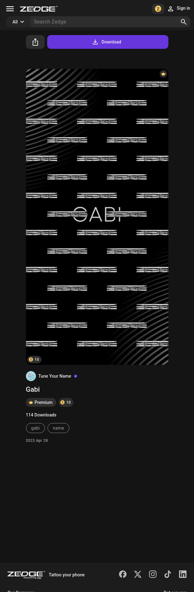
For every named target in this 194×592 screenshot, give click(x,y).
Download (106, 42)
